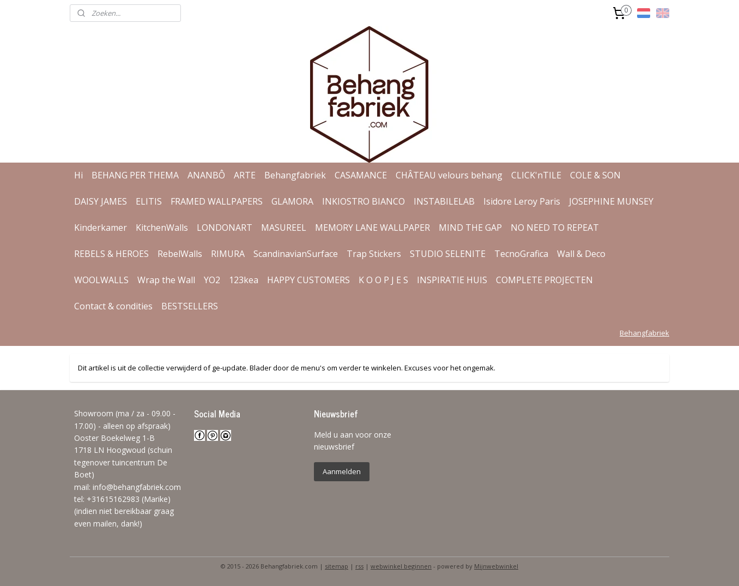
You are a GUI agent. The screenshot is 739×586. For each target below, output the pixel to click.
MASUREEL (283, 228)
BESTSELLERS (189, 306)
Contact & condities (113, 306)
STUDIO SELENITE (448, 254)
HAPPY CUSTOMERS (308, 280)
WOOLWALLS (101, 280)
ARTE (245, 175)
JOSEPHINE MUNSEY (611, 201)
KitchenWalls (162, 228)
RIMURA (228, 254)
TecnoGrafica (521, 254)
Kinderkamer (100, 228)
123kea (243, 280)
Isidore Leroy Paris (521, 201)
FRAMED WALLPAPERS (217, 201)
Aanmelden (342, 471)
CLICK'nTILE (536, 175)
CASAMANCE (361, 175)
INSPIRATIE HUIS (452, 280)
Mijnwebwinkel (496, 566)
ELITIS (149, 201)
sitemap (336, 566)
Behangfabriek (295, 175)
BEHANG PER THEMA (135, 175)
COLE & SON (595, 175)
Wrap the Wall (166, 280)
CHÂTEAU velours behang (449, 175)
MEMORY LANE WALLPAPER (372, 228)
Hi (78, 175)
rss (359, 566)
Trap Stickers (374, 254)
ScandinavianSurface (295, 254)
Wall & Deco (581, 254)
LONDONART (224, 228)
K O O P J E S (383, 280)
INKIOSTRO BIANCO (363, 201)
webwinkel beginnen (401, 566)
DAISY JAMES (100, 201)
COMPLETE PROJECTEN (544, 280)
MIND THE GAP (470, 228)
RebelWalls (180, 254)
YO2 (212, 280)
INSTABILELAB (444, 201)
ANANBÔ (206, 175)
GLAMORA (292, 201)
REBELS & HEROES (111, 254)
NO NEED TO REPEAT (555, 228)
